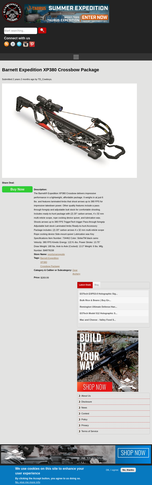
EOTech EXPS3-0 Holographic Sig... (99, 294)
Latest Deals (86, 284)
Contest (85, 413)
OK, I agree (112, 470)
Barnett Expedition (49, 258)
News (84, 407)
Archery (76, 274)
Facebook (13, 45)
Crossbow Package (50, 266)
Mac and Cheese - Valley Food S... (98, 320)
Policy (84, 419)
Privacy (85, 425)
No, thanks (128, 470)
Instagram (26, 45)
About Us (86, 396)
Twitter (20, 45)
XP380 (43, 262)
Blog (96, 285)
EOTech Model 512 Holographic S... (98, 313)
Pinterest (32, 45)
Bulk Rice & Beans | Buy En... (95, 300)
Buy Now (17, 189)
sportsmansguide (56, 254)
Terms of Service (89, 431)
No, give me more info (27, 482)
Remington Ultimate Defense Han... (98, 307)
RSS (7, 45)
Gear (74, 270)
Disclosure (86, 401)
